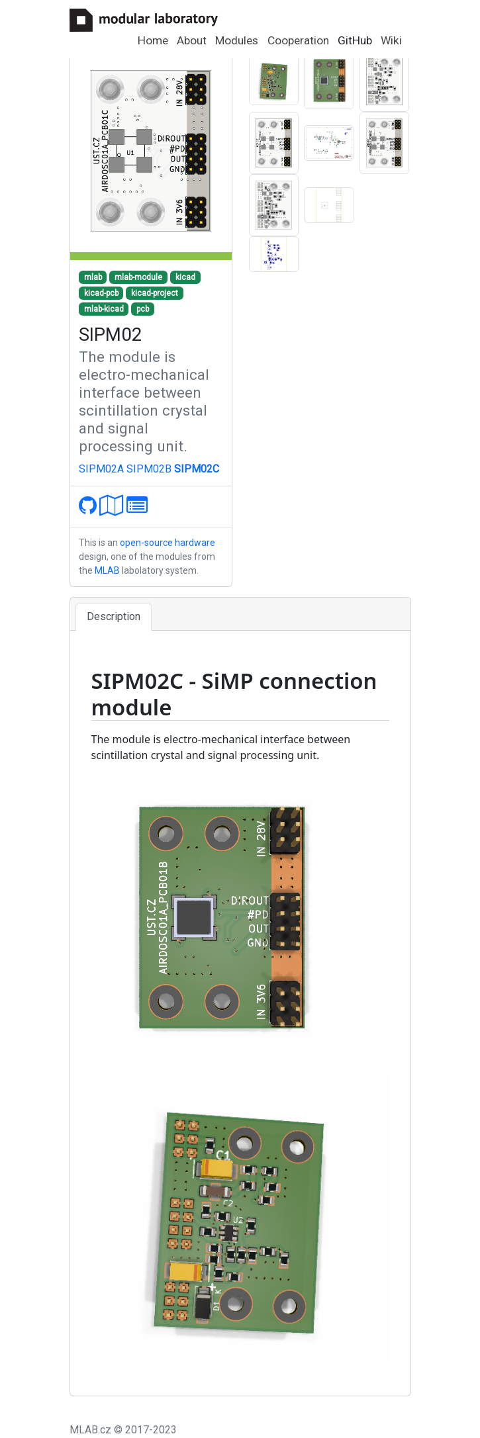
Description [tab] (113, 616)
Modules (236, 40)
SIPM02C (196, 469)
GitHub (355, 40)
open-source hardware (167, 542)
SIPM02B (148, 469)
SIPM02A (101, 469)
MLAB (107, 570)
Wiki (391, 40)
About (192, 40)
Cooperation (298, 40)
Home (153, 40)
